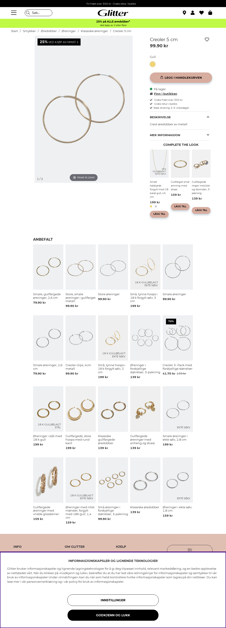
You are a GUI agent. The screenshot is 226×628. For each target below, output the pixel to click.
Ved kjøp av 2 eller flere (113, 25)
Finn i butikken (163, 93)
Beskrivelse (160, 117)
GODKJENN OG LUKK (113, 615)
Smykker (29, 31)
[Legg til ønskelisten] (207, 39)
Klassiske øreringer (94, 31)
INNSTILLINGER (113, 600)
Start (14, 31)
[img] (22, 52)
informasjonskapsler (109, 581)
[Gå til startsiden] (113, 13)
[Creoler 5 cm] (154, 64)
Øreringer (69, 31)
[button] (195, 13)
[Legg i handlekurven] (181, 77)
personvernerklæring (42, 581)
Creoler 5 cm (122, 31)
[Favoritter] (203, 13)
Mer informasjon (165, 135)
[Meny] (14, 13)
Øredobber (49, 31)
